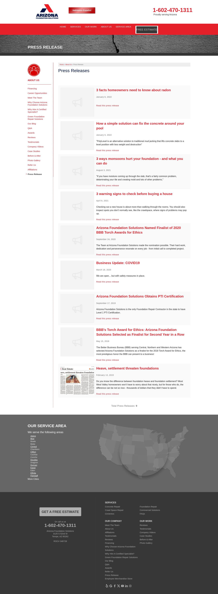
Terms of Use (130, 592)
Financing (32, 84)
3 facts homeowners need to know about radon (133, 86)
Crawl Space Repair (114, 506)
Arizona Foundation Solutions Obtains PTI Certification (140, 292)
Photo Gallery (34, 156)
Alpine (33, 432)
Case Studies (34, 147)
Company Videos (36, 143)
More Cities (33, 475)
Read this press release (107, 102)
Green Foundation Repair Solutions (36, 113)
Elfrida (33, 469)
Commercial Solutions (150, 506)
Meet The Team (35, 94)
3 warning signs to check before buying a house (134, 190)
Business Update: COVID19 (118, 259)
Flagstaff (34, 472)
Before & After (34, 152)
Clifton (33, 448)
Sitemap (141, 592)
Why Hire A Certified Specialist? (37, 106)
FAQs (142, 510)
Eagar (33, 464)
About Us (33, 76)
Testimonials (33, 138)
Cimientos (109, 510)
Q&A (30, 124)
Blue (32, 435)
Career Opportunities (37, 89)
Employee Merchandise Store (118, 575)
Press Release (35, 170)
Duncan (33, 461)
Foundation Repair (148, 503)
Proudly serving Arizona (165, 14)
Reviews (32, 133)
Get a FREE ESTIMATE (60, 508)
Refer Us (32, 161)
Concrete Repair (112, 503)
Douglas (34, 456)
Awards (31, 129)
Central (33, 443)
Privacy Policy (115, 592)
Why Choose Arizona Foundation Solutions (37, 99)
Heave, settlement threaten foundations (127, 364)
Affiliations (32, 165)
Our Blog (32, 120)
